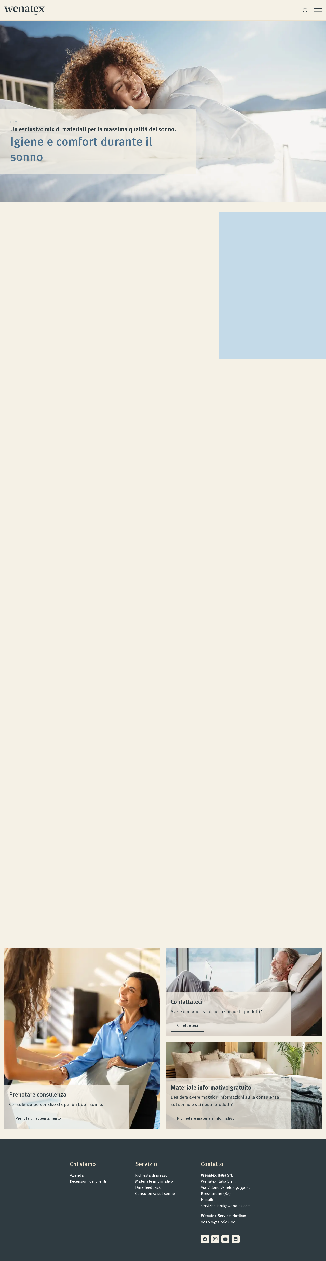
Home (14, 121)
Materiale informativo (154, 1181)
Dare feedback (148, 1187)
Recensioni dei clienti (88, 1181)
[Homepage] (24, 10)
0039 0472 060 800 (218, 1222)
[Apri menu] (318, 10)
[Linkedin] (236, 1239)
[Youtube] (225, 1239)
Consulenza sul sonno (155, 1193)
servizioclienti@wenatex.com (226, 1206)
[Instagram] (215, 1239)
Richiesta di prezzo (151, 1175)
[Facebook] (205, 1239)
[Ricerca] (305, 10)
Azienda (77, 1175)
